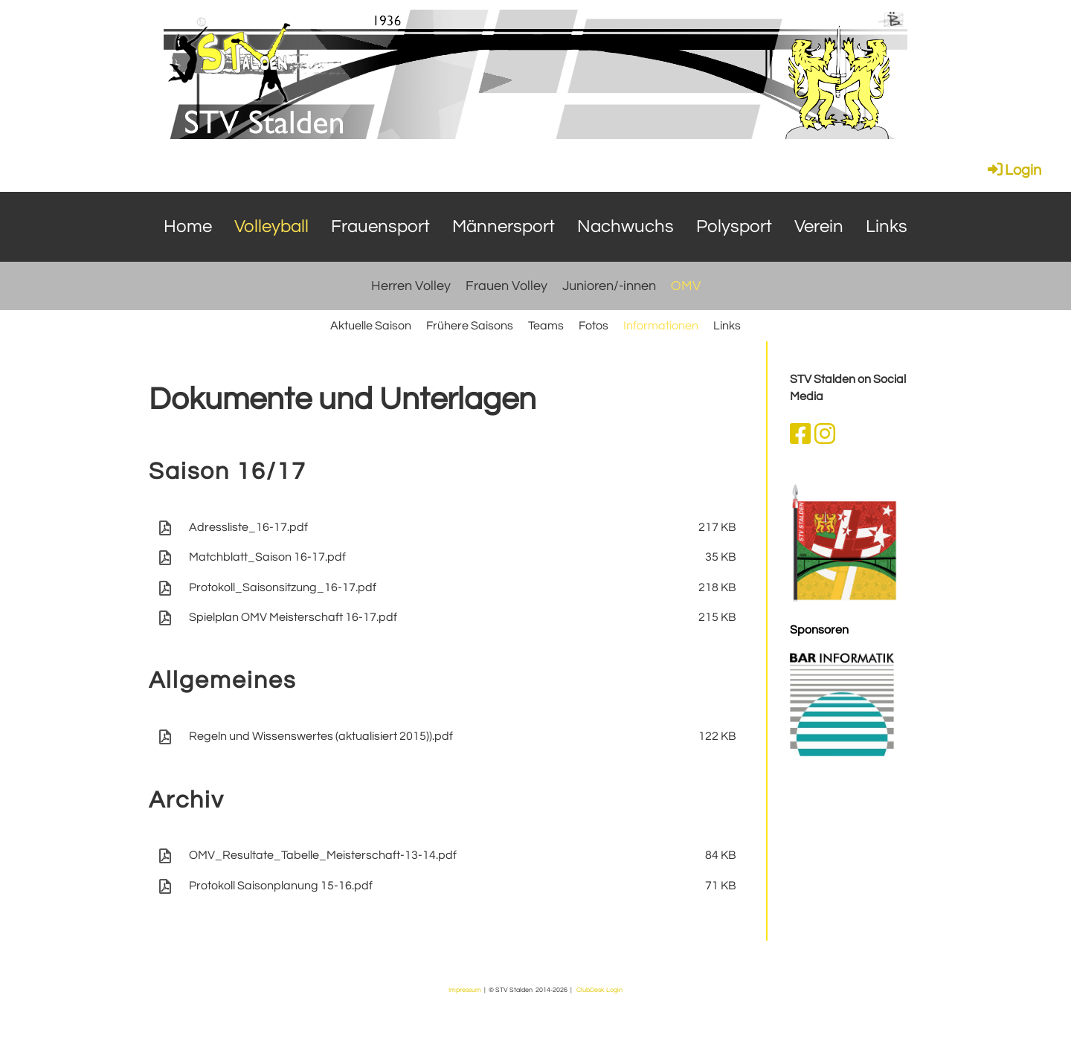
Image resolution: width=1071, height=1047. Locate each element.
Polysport (734, 226)
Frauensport (380, 226)
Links (886, 226)
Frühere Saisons (469, 326)
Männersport (503, 226)
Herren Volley (411, 286)
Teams (546, 326)
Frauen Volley (506, 286)
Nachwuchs (625, 226)
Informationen (660, 326)
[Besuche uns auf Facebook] (800, 435)
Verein (818, 226)
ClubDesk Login (599, 989)
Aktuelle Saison (370, 326)
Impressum (464, 989)
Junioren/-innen (609, 286)
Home (188, 226)
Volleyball (271, 226)
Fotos (593, 326)
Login (1013, 170)
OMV (686, 286)
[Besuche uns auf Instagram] (824, 435)
